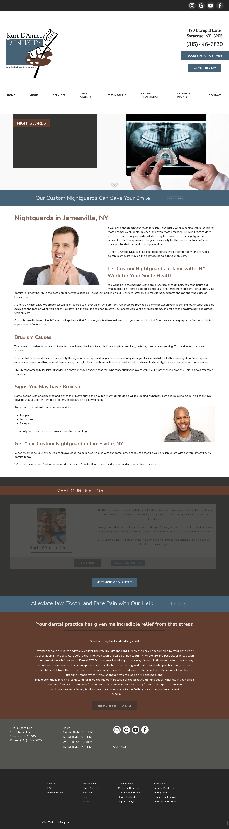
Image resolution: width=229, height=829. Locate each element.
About (34, 95)
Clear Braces (125, 783)
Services (59, 95)
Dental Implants (127, 797)
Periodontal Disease (165, 797)
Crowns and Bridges (129, 792)
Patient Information (150, 95)
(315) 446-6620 (31, 740)
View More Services (165, 801)
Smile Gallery (85, 95)
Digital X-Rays (126, 801)
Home (11, 95)
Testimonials (117, 95)
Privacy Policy (55, 792)
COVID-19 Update (183, 95)
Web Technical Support (55, 822)
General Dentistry (164, 788)
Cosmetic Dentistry (129, 788)
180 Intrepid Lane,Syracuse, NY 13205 (23, 734)
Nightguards (160, 792)
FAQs (50, 788)
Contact (215, 95)
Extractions (160, 783)
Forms (86, 797)
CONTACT (119, 747)
